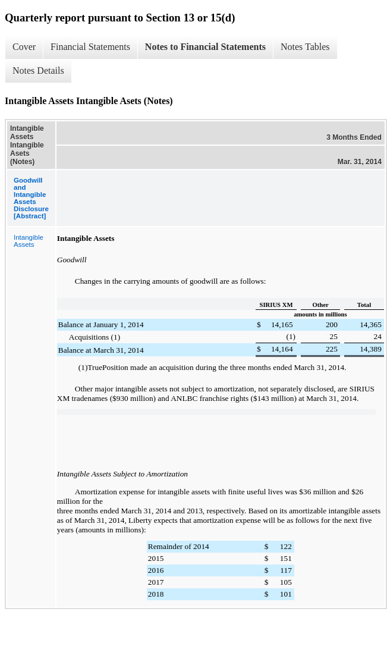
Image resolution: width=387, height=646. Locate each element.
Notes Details (38, 70)
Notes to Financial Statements (205, 47)
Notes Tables (305, 47)
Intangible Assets (28, 241)
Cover (24, 47)
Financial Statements (90, 47)
